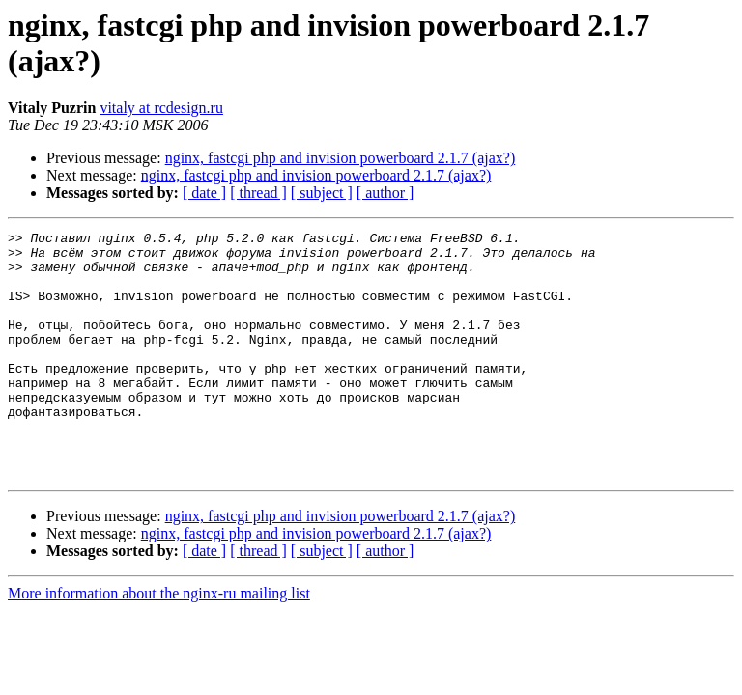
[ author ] (385, 192)
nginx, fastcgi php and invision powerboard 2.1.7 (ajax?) (340, 158)
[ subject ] (322, 192)
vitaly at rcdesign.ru (161, 107)
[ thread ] (258, 192)
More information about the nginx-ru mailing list (159, 642)
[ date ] (204, 192)
